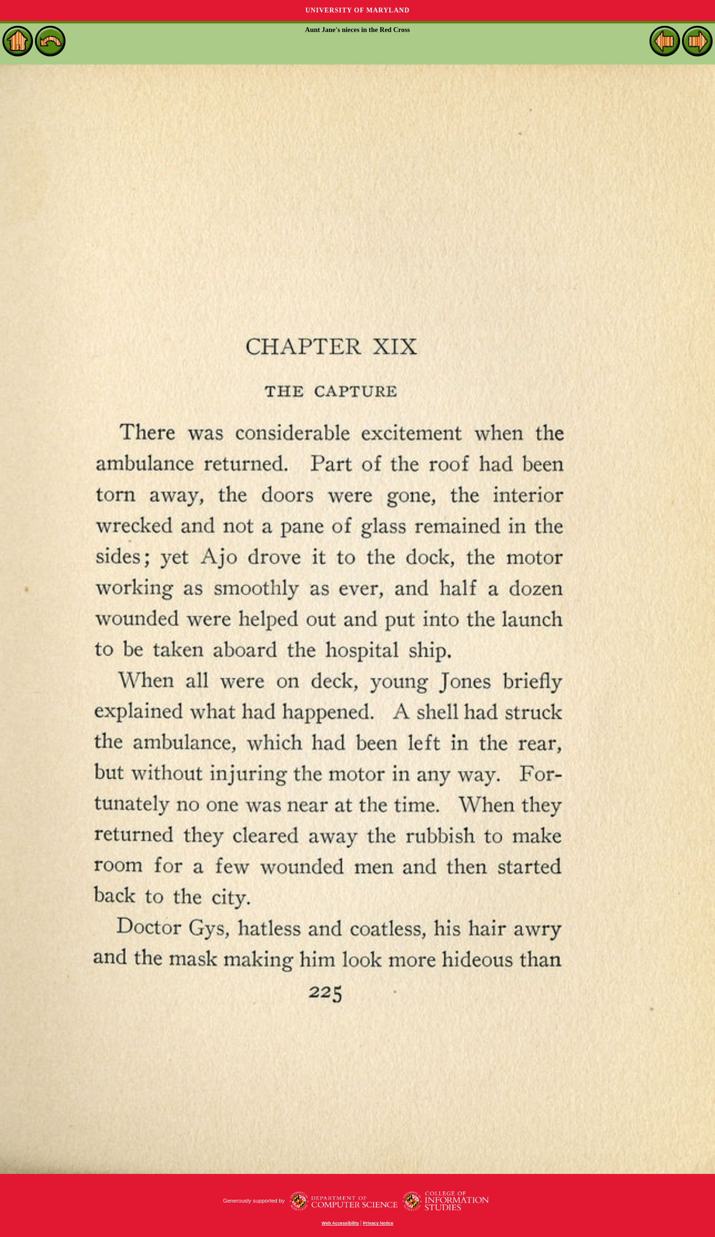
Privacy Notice (378, 1223)
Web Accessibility (340, 1223)
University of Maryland (357, 10)
